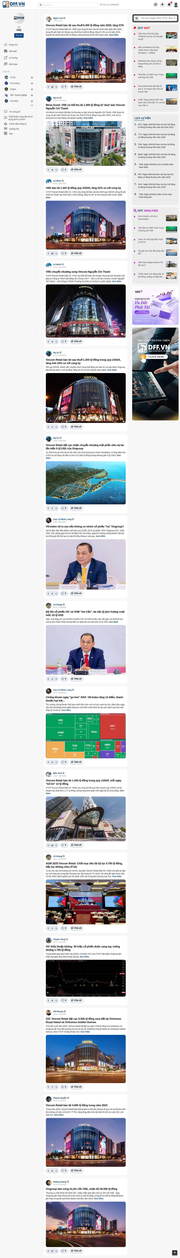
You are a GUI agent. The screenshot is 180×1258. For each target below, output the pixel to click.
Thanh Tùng (59, 939)
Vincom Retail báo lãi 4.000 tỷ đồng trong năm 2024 (76, 1105)
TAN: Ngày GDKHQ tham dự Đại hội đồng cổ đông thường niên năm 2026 (156, 145)
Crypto (13, 89)
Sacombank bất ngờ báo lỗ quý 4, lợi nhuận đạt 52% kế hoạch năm (150, 89)
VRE (74, 192)
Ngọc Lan (58, 18)
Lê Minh (57, 181)
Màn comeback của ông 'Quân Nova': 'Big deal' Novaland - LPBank (148, 50)
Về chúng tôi (14, 112)
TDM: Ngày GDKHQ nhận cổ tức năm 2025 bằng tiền (155, 195)
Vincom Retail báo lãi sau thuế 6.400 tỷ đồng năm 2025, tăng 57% (85, 25)
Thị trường (14, 83)
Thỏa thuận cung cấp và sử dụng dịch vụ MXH (21, 117)
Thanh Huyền (60, 1098)
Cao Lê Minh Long (62, 519)
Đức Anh (57, 773)
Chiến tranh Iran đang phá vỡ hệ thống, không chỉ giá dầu (151, 275)
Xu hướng (13, 58)
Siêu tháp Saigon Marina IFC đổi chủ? (150, 263)
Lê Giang (58, 604)
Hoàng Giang (59, 1182)
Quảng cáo (14, 129)
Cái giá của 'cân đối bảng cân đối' (151, 252)
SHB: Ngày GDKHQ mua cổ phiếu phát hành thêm (156, 165)
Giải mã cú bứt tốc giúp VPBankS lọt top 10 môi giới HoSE (150, 36)
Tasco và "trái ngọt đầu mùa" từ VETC (150, 240)
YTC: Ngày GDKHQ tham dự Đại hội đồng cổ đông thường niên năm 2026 (156, 135)
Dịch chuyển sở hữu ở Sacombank (148, 217)
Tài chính (14, 101)
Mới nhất (13, 51)
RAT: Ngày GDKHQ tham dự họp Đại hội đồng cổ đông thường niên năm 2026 (155, 175)
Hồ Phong (58, 1011)
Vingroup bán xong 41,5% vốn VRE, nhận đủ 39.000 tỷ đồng (81, 1189)
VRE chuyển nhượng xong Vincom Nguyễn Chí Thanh (78, 271)
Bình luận (13, 64)
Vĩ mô (12, 77)
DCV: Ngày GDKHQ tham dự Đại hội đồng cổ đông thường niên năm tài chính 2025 (156, 125)
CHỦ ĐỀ (6, 72)
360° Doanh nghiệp (18, 95)
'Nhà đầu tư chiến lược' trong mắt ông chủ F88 (151, 75)
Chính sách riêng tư (18, 124)
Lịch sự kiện (142, 118)
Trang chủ (13, 45)
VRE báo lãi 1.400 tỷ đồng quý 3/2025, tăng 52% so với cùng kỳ (83, 188)
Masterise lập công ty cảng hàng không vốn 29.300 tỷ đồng (150, 64)
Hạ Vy (56, 98)
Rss (11, 134)
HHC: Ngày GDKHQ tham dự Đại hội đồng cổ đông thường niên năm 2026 (156, 185)
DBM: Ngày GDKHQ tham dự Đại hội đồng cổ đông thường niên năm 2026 (156, 155)
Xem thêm (114, 35)
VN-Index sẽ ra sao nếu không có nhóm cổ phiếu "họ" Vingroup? (85, 526)
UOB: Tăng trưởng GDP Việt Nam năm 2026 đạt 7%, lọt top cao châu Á (151, 102)
